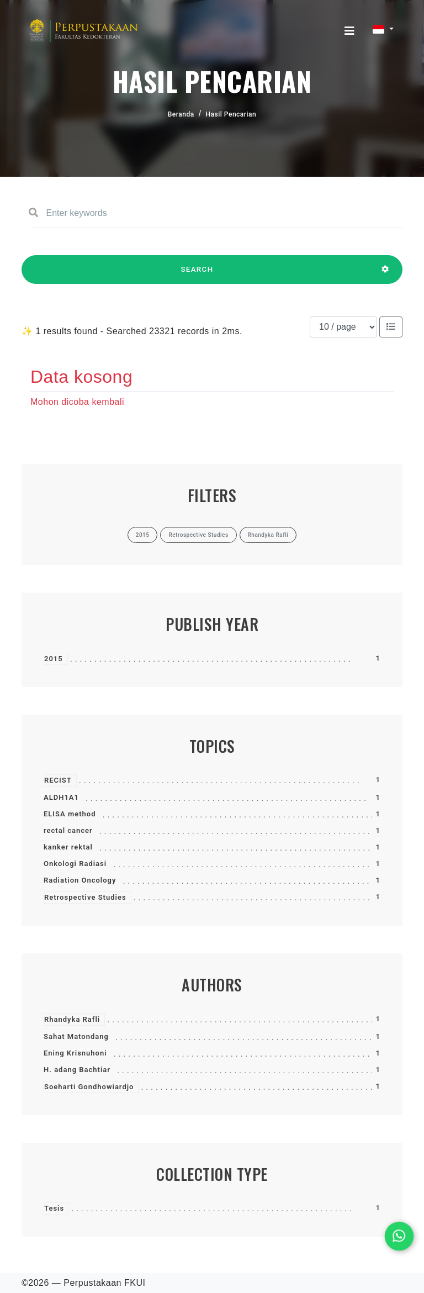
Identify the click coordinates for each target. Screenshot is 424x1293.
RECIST (58, 780)
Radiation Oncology (80, 880)
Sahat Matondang (76, 1036)
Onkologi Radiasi (75, 863)
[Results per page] (343, 326)
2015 (53, 659)
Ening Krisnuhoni (75, 1053)
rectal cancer (68, 830)
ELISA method (70, 814)
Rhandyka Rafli (72, 1019)
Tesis (54, 1208)
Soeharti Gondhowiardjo (89, 1087)
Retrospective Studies (85, 897)
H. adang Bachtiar (77, 1069)
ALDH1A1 (61, 797)
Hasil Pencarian (231, 114)
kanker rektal (68, 847)
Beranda (181, 114)
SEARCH (197, 274)
